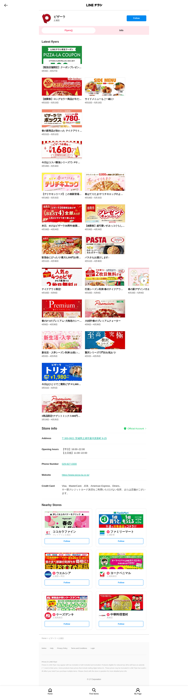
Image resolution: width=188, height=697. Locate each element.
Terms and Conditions (79, 648)
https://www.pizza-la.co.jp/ (75, 475)
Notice (44, 648)
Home (50, 694)
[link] (47, 18)
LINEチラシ (94, 5)
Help (52, 648)
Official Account (136, 428)
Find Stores (94, 694)
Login (93, 648)
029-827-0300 (69, 464)
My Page (137, 694)
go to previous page (6, 5)
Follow (136, 19)
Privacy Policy (62, 648)
